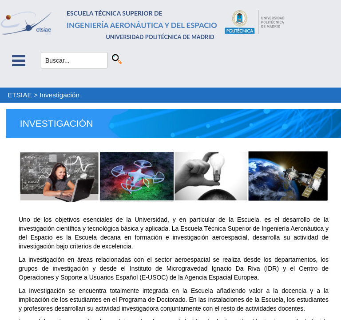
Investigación (59, 95)
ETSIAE (20, 95)
